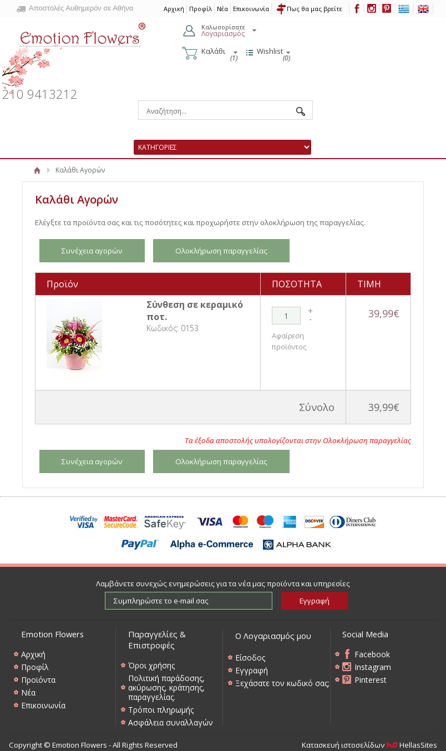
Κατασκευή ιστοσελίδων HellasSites (369, 745)
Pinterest (370, 679)
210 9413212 (40, 94)
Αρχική (37, 170)
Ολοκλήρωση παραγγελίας (221, 251)
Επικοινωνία (251, 8)
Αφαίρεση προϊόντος (289, 341)
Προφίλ (200, 8)
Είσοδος (250, 657)
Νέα (222, 8)
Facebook (372, 654)
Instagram (372, 667)
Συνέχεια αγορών (92, 251)
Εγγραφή (251, 670)
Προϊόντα (38, 679)
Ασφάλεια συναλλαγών (170, 722)
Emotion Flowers (74, 54)
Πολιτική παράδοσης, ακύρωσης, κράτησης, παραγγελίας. (166, 687)
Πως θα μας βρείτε (314, 8)
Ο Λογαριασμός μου (273, 635)
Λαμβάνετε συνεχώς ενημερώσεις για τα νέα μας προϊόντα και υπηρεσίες (223, 583)
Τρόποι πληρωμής (161, 709)
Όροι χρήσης (151, 665)
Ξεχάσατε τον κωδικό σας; (282, 683)
